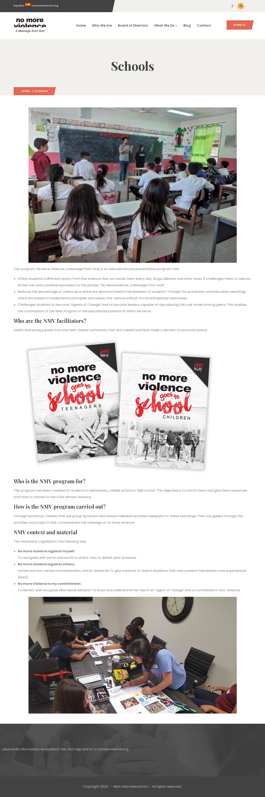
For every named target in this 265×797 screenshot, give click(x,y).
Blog (187, 25)
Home (81, 25)
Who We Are (102, 25)
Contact (204, 25)
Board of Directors (133, 25)
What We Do (165, 25)
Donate (239, 25)
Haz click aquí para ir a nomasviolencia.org (94, 749)
